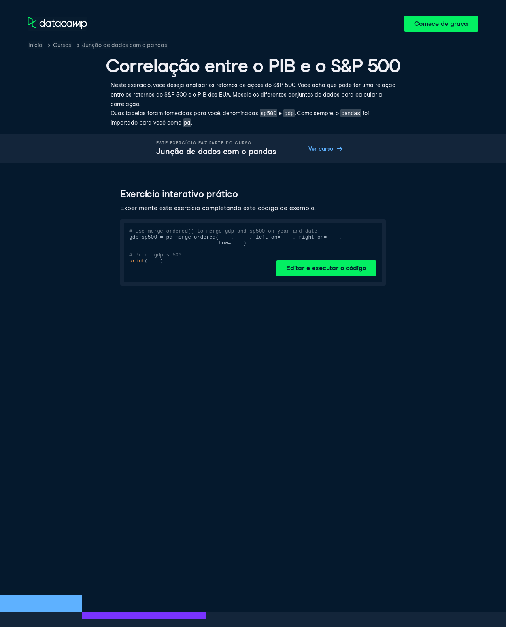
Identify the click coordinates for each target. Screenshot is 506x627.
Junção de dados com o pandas (124, 45)
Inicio (35, 45)
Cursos (62, 45)
